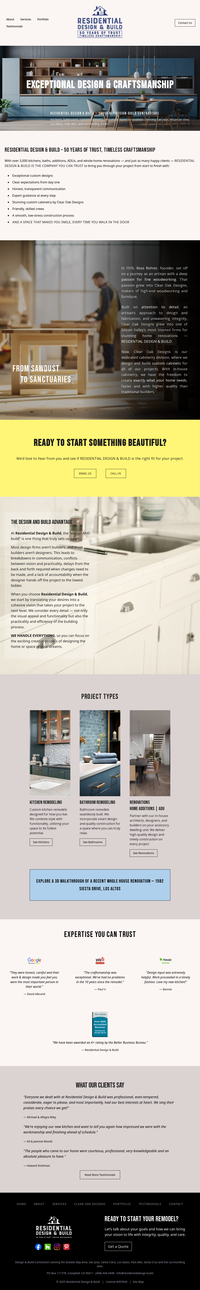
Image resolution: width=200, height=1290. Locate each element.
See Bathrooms (93, 842)
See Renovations (143, 853)
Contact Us (185, 23)
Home (21, 1204)
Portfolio (43, 19)
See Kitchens (41, 842)
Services (26, 19)
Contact (176, 1204)
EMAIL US (85, 473)
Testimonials (14, 26)
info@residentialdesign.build (134, 1273)
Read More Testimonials (100, 1175)
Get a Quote (118, 1246)
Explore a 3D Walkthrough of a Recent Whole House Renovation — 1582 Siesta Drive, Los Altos (100, 885)
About (10, 19)
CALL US (116, 473)
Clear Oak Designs (70, 202)
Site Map (138, 1282)
